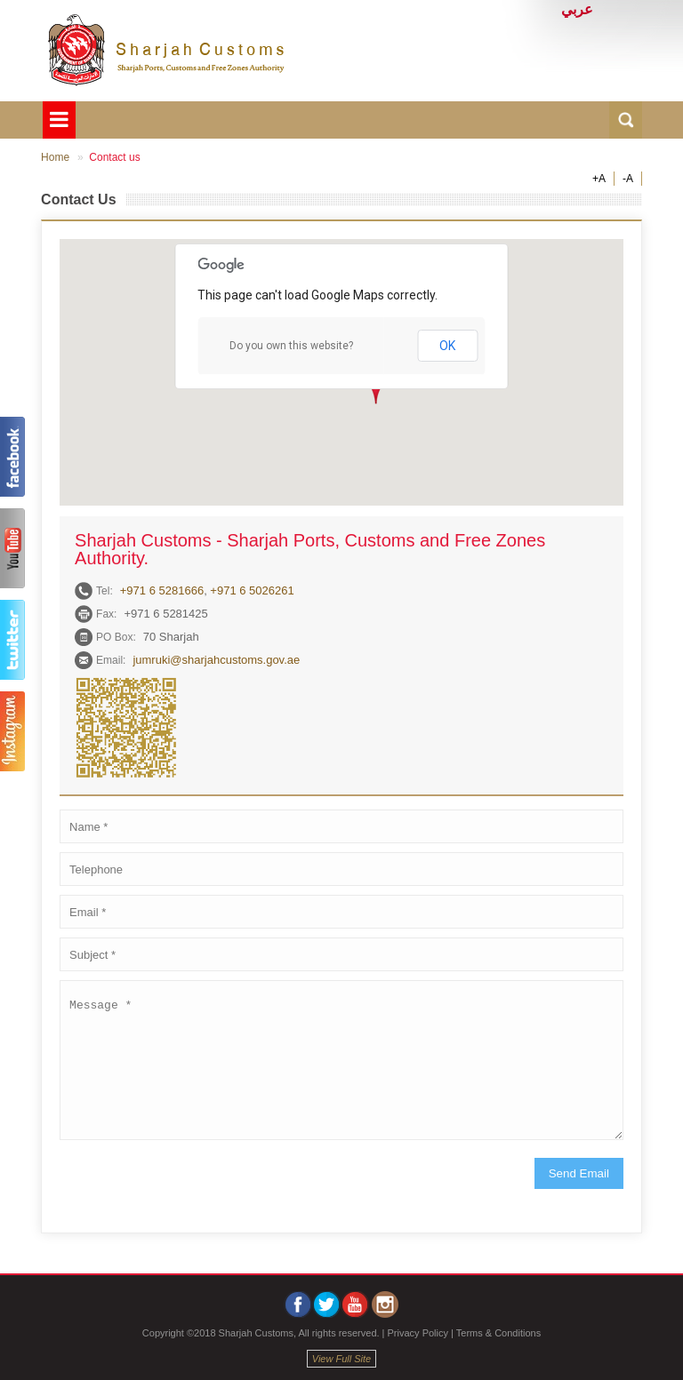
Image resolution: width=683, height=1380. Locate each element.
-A (628, 178)
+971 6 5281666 (162, 590)
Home (55, 157)
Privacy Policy (418, 1333)
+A (599, 178)
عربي (577, 10)
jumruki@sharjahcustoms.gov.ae (216, 659)
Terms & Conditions (498, 1333)
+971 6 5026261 (251, 590)
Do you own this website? (291, 345)
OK (447, 346)
